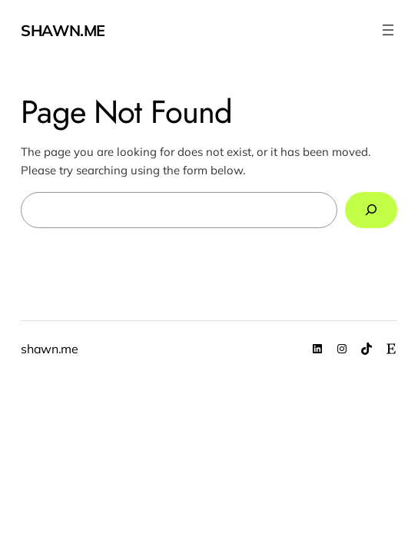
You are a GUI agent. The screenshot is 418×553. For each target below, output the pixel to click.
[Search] (371, 210)
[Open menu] (388, 30)
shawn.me (63, 30)
